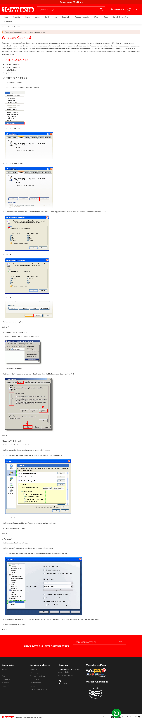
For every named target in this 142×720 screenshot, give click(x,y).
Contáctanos (34, 679)
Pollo (3, 676)
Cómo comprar (35, 673)
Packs (106, 17)
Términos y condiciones (38, 676)
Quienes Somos (35, 683)
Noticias (33, 686)
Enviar (120, 642)
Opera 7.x (8, 73)
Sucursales (8, 22)
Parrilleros (5, 683)
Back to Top (6, 327)
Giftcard (96, 17)
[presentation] (90, 649)
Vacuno (37, 17)
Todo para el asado (82, 17)
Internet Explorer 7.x (12, 64)
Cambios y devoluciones (38, 689)
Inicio (6, 17)
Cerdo (47, 17)
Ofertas (27, 17)
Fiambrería (5, 686)
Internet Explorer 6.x (12, 67)
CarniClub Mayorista (120, 17)
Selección (16, 17)
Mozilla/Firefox (10, 70)
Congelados (66, 17)
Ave (55, 17)
